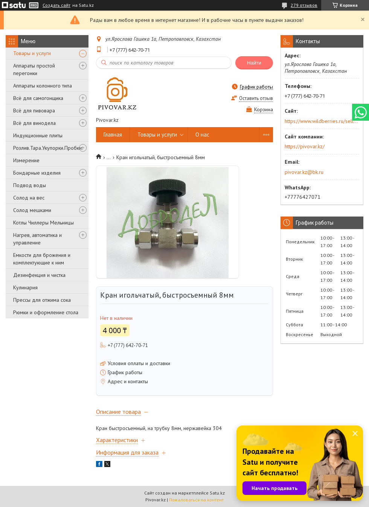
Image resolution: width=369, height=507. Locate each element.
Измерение (26, 160)
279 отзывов (304, 5)
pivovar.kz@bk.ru (304, 172)
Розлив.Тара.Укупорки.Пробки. (48, 147)
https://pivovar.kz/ (305, 146)
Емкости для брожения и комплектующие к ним (41, 259)
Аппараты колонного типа (42, 85)
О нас (202, 134)
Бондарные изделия (37, 172)
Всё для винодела (34, 123)
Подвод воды (29, 185)
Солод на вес (28, 197)
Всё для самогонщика (38, 98)
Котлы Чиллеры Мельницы (43, 222)
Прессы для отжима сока (42, 300)
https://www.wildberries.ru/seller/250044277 (321, 121)
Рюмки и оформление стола (45, 312)
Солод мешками (32, 210)
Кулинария (25, 287)
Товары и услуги (32, 53)
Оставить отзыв (256, 98)
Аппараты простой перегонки (34, 69)
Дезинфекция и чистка (39, 275)
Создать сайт (56, 5)
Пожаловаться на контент (196, 499)
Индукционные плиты (38, 135)
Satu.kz (217, 493)
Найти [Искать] (254, 63)
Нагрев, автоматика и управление (37, 239)
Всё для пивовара (34, 110)
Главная (113, 134)
